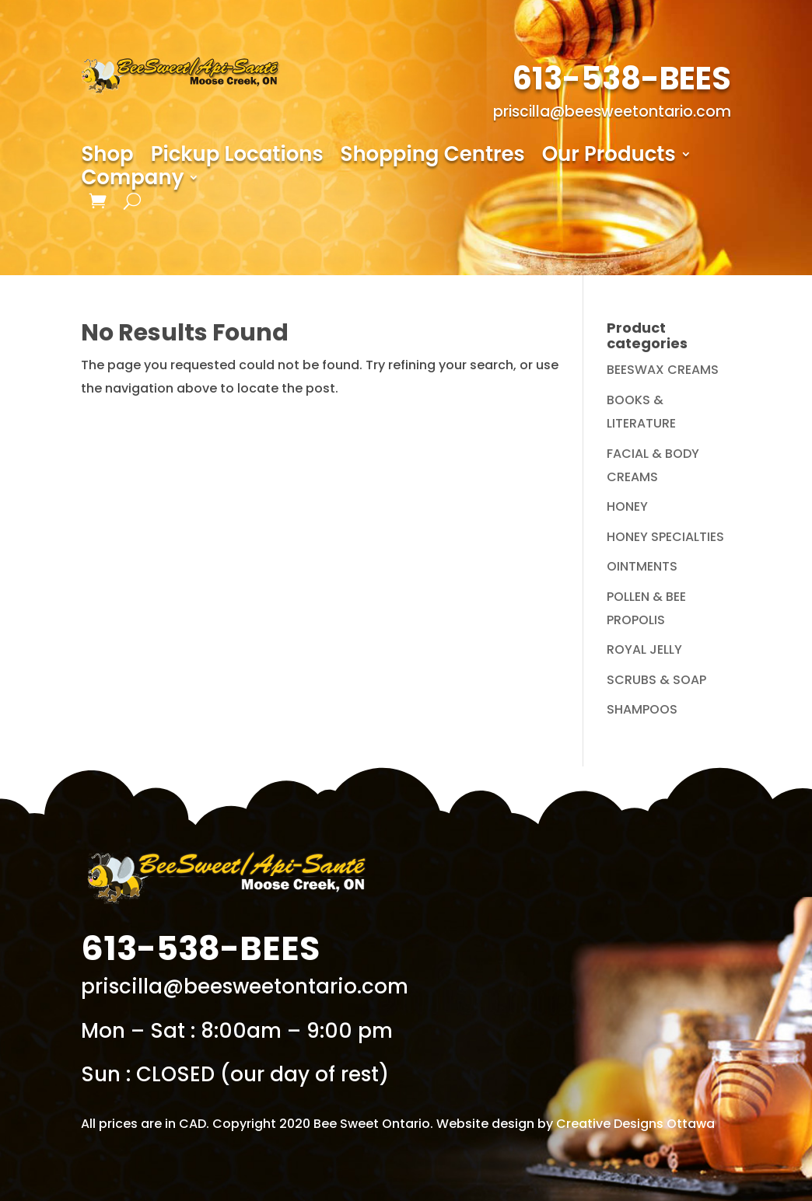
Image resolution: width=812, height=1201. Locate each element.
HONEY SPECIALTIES (665, 537)
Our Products (609, 157)
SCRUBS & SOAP (656, 680)
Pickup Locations (237, 157)
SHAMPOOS (642, 709)
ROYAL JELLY (644, 649)
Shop (107, 157)
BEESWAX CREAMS (663, 370)
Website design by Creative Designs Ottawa (575, 1124)
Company (132, 180)
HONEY (627, 506)
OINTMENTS (642, 566)
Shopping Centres (433, 157)
